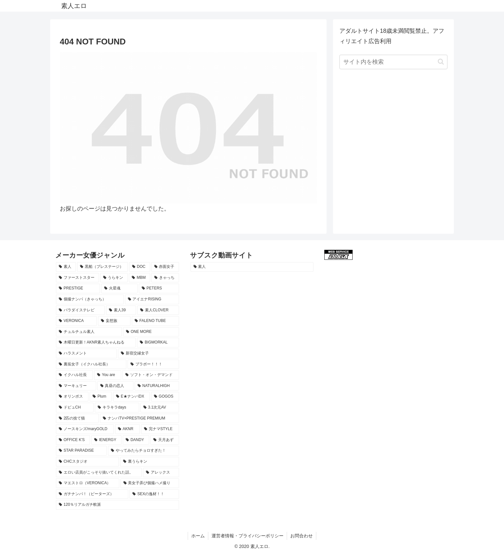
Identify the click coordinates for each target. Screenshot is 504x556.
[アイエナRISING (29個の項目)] (152, 299)
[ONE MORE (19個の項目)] (151, 332)
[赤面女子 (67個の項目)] (165, 267)
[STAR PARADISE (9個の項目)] (81, 451)
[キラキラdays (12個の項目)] (117, 407)
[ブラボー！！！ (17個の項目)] (153, 364)
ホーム (198, 535)
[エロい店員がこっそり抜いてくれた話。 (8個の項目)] (99, 472)
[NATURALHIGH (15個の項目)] (157, 386)
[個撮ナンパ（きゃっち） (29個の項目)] (90, 299)
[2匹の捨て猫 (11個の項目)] (77, 418)
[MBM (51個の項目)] (139, 278)
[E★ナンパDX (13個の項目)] (131, 396)
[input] (393, 62)
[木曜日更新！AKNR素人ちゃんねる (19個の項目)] (96, 342)
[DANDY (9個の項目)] (136, 440)
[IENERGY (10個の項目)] (106, 440)
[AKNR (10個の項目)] (127, 429)
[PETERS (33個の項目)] (159, 288)
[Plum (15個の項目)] (101, 396)
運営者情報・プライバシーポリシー (248, 535)
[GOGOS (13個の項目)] (165, 396)
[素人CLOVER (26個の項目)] (158, 310)
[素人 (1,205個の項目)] (252, 267)
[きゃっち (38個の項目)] (165, 278)
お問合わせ (301, 535)
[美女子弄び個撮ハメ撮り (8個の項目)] (150, 483)
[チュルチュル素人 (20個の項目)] (89, 332)
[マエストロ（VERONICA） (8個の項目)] (87, 483)
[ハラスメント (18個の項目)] (86, 353)
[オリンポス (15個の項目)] (72, 396)
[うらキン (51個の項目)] (114, 278)
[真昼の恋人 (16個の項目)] (115, 386)
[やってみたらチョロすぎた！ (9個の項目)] (143, 451)
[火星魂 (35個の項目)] (119, 288)
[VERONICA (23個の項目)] (76, 321)
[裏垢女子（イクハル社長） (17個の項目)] (91, 364)
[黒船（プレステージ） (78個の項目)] (102, 267)
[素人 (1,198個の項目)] (66, 267)
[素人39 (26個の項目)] (121, 310)
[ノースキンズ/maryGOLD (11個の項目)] (85, 429)
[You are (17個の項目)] (107, 375)
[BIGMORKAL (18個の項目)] (158, 342)
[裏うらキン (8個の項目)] (149, 461)
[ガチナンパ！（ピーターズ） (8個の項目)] (92, 494)
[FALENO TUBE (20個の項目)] (155, 321)
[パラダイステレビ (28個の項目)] (80, 310)
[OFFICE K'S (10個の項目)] (73, 440)
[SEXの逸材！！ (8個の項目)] (154, 494)
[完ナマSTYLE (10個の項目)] (160, 429)
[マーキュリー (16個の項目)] (76, 386)
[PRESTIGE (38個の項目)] (78, 288)
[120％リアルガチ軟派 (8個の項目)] (117, 505)
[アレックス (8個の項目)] (161, 472)
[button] (440, 61)
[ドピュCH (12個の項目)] (75, 407)
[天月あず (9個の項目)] (164, 440)
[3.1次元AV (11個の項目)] (159, 407)
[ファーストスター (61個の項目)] (77, 278)
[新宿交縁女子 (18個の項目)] (148, 353)
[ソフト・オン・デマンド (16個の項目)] (150, 375)
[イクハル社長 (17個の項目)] (74, 375)
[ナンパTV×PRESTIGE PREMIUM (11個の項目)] (139, 418)
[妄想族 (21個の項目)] (114, 321)
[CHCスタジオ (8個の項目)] (87, 461)
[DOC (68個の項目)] (139, 267)
